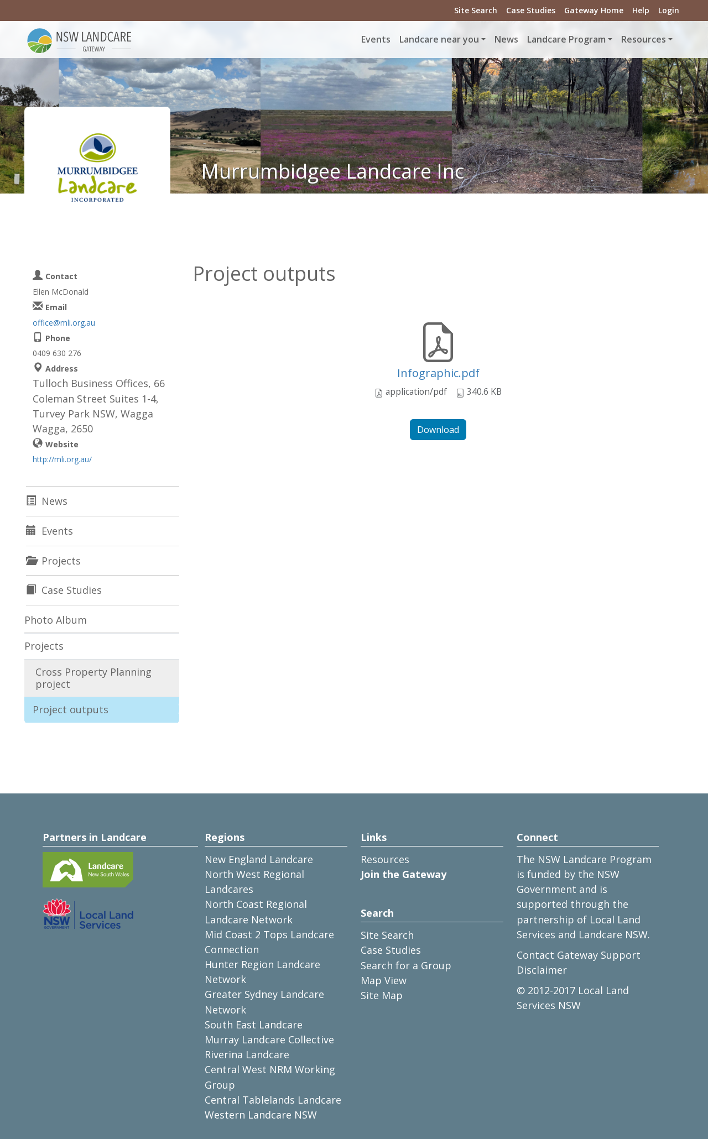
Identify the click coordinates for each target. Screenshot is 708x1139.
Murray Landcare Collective (269, 1039)
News (506, 39)
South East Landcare (254, 1024)
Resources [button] (643, 39)
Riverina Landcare (247, 1054)
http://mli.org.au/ (62, 459)
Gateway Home (593, 10)
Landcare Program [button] (566, 39)
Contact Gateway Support (579, 955)
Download (438, 430)
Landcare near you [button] (439, 39)
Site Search (475, 10)
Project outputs (70, 709)
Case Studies (530, 10)
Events (376, 39)
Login (668, 10)
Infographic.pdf (438, 372)
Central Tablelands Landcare (273, 1099)
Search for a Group (406, 965)
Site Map (382, 995)
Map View (384, 980)
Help (640, 10)
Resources (385, 859)
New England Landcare (259, 859)
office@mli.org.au (64, 322)
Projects (44, 645)
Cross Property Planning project (93, 678)
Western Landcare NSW (261, 1114)
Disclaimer (542, 969)
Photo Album (55, 619)
